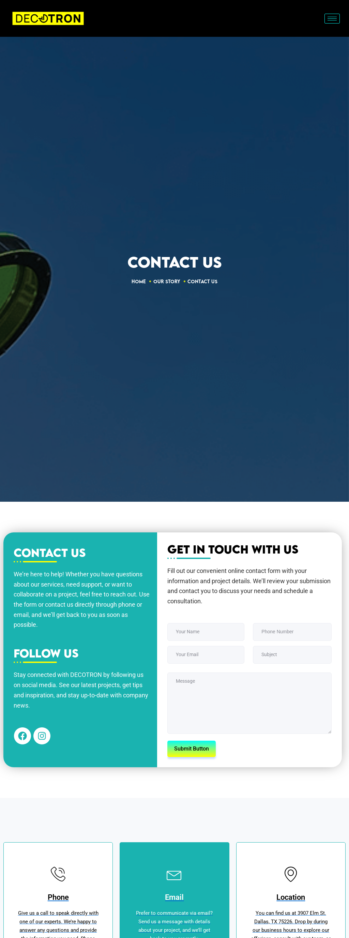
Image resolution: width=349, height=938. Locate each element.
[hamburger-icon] (332, 19)
